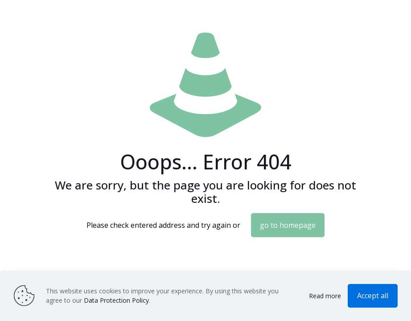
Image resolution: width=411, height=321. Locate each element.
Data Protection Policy (116, 300)
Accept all (372, 295)
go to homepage (288, 225)
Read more (325, 296)
